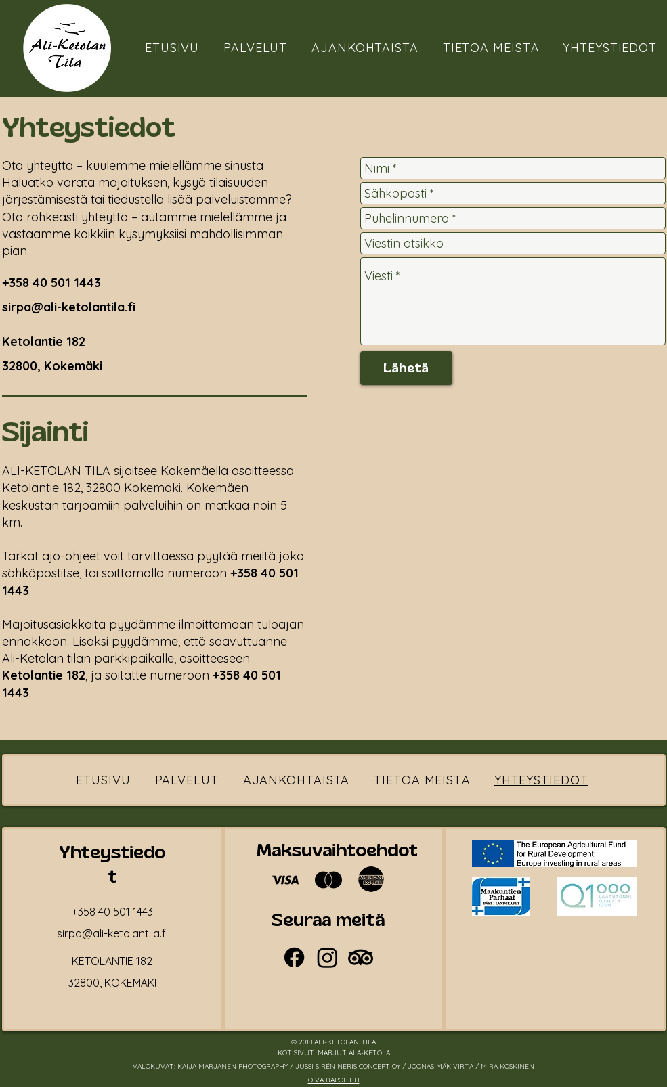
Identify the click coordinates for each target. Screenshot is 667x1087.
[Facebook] (294, 957)
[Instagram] (327, 957)
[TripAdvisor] (360, 957)
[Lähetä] (406, 368)
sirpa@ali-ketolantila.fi (68, 307)
